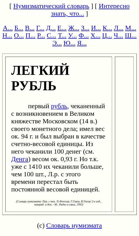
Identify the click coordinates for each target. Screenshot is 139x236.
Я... (82, 43)
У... (72, 35)
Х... (95, 35)
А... (8, 27)
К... (107, 27)
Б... (18, 27)
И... (96, 27)
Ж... (73, 27)
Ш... (130, 35)
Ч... (118, 35)
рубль (59, 106)
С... (51, 35)
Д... (50, 27)
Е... (62, 27)
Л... (118, 27)
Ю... (70, 43)
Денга (19, 159)
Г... (40, 27)
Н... (7, 35)
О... (19, 35)
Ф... (83, 35)
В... (29, 27)
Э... (57, 43)
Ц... (107, 35)
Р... (41, 35)
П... (30, 35)
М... (130, 27)
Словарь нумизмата (74, 225)
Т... (62, 35)
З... (85, 27)
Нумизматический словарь (51, 6)
